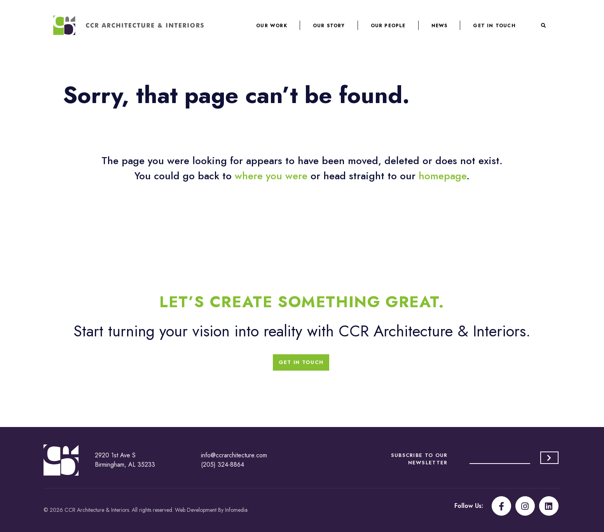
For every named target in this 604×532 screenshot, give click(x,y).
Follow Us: (468, 505)
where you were (271, 175)
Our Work (271, 25)
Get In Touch (494, 25)
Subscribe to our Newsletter (419, 459)
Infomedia (236, 510)
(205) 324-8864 (222, 464)
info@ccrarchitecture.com (234, 455)
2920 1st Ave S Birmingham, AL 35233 (125, 460)
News (439, 25)
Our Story (329, 25)
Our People (388, 25)
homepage (442, 175)
